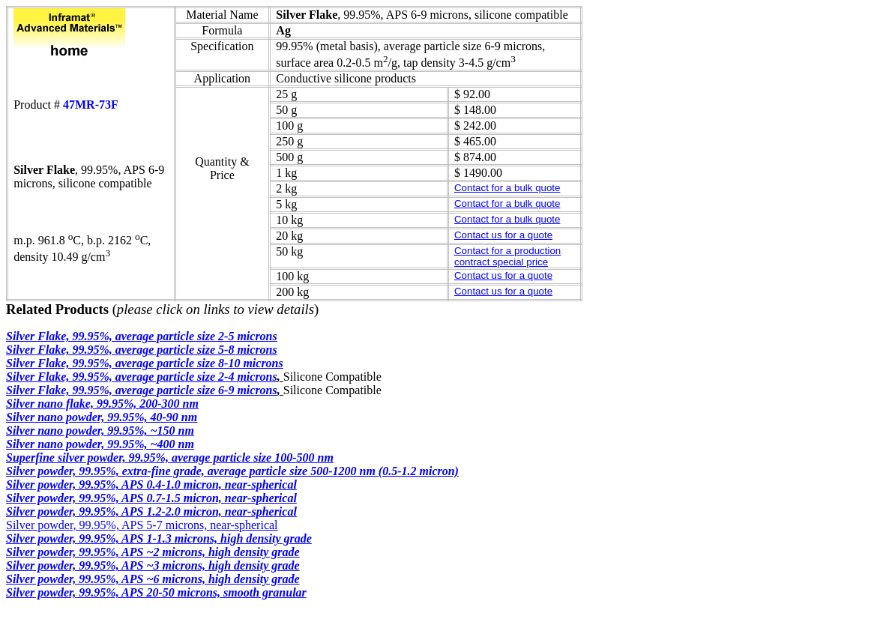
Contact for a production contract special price (507, 256)
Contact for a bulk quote (507, 187)
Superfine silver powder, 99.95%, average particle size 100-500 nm (170, 457)
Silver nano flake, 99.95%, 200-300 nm (102, 403)
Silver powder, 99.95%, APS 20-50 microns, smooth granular (156, 592)
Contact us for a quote (503, 235)
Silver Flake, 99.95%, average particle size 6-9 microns (141, 390)
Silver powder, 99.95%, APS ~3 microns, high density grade (153, 565)
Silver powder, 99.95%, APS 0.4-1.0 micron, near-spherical (151, 484)
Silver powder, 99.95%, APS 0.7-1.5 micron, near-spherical (151, 498)
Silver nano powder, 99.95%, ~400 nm (100, 444)
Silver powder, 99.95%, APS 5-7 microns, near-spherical (142, 525)
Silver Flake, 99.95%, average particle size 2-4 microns (141, 376)
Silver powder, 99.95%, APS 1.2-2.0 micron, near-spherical (151, 511)
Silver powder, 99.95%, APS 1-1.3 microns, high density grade (159, 538)
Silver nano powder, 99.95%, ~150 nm (100, 430)
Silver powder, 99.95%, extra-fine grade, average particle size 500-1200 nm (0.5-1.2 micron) (232, 471)
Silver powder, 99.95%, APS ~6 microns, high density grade (153, 579)
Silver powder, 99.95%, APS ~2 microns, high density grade (153, 552)
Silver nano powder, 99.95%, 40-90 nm (101, 417)
